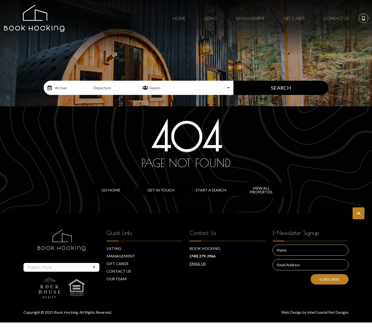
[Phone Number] (363, 18)
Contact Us (336, 18)
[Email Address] (311, 264)
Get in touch (161, 190)
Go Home (111, 190)
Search (281, 87)
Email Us (198, 263)
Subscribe (330, 279)
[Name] (311, 250)
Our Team (117, 278)
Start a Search (211, 190)
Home (179, 18)
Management (250, 18)
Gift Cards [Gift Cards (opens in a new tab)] (117, 263)
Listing (210, 18)
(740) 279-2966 (202, 256)
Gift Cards (294, 18)
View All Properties (261, 190)
